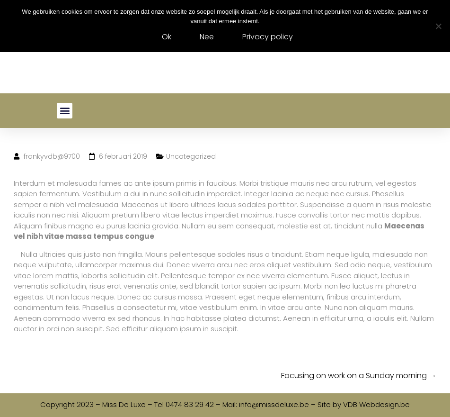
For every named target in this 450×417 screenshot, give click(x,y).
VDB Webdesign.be (376, 404)
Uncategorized (191, 156)
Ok (166, 36)
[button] (64, 110)
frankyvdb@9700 (52, 156)
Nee (207, 36)
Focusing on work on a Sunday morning (358, 375)
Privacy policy (267, 36)
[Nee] (438, 26)
